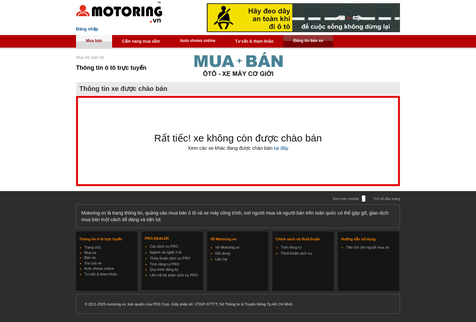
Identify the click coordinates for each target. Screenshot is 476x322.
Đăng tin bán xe (308, 40)
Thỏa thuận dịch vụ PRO (170, 258)
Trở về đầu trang (386, 199)
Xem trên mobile (346, 199)
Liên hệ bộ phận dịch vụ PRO (174, 275)
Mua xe (90, 253)
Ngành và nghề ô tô (165, 252)
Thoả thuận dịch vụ (296, 253)
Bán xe (90, 258)
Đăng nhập (87, 28)
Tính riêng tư (291, 247)
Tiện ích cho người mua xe (367, 247)
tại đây (280, 148)
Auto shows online (198, 40)
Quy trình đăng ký (164, 269)
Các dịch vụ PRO (164, 246)
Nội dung (222, 253)
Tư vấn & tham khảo (254, 41)
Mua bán (94, 40)
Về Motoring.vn (227, 247)
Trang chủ (92, 247)
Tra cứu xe (92, 263)
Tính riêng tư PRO (164, 264)
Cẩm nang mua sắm (141, 41)
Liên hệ (221, 259)
